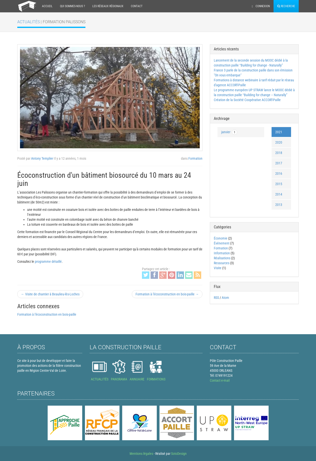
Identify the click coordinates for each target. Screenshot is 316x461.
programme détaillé (48, 261)
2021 (278, 132)
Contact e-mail (220, 380)
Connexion (261, 6)
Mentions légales (141, 454)
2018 (278, 153)
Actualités (29, 22)
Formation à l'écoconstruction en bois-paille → (167, 294)
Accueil (47, 6)
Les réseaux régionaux (107, 6)
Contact (136, 6)
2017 (278, 163)
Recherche (286, 6)
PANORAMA (119, 379)
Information (222, 253)
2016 (278, 174)
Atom (225, 298)
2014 (278, 194)
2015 (278, 184)
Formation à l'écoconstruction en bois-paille (46, 314)
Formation (195, 158)
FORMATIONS (156, 379)
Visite (217, 268)
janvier (229, 132)
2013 (278, 205)
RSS (216, 298)
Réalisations (222, 258)
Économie (220, 238)
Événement (222, 243)
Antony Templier (42, 158)
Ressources (221, 263)
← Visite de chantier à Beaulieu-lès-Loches (50, 294)
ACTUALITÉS (99, 379)
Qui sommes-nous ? (72, 6)
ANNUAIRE (137, 379)
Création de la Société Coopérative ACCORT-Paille (247, 100)
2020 (278, 142)
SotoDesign (179, 454)
